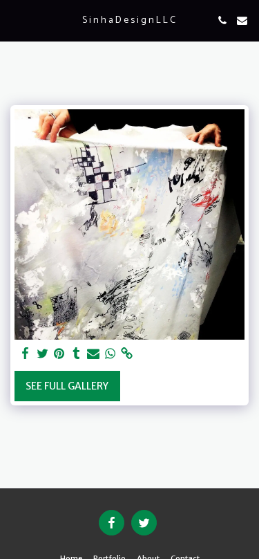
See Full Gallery (67, 386)
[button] (15, 19)
